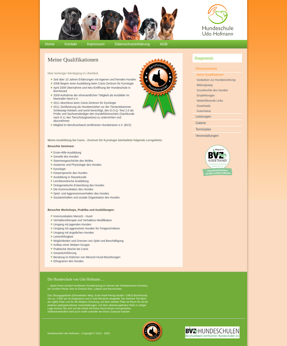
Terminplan (203, 129)
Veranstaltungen (207, 135)
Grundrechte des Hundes (212, 90)
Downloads (203, 105)
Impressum (96, 44)
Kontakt (71, 44)
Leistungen (203, 116)
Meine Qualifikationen (210, 74)
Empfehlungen (206, 95)
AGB (163, 44)
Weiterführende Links (210, 100)
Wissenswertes (206, 68)
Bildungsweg (204, 85)
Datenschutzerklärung (132, 44)
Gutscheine (204, 111)
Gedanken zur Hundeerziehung (216, 79)
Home (49, 44)
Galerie (201, 123)
